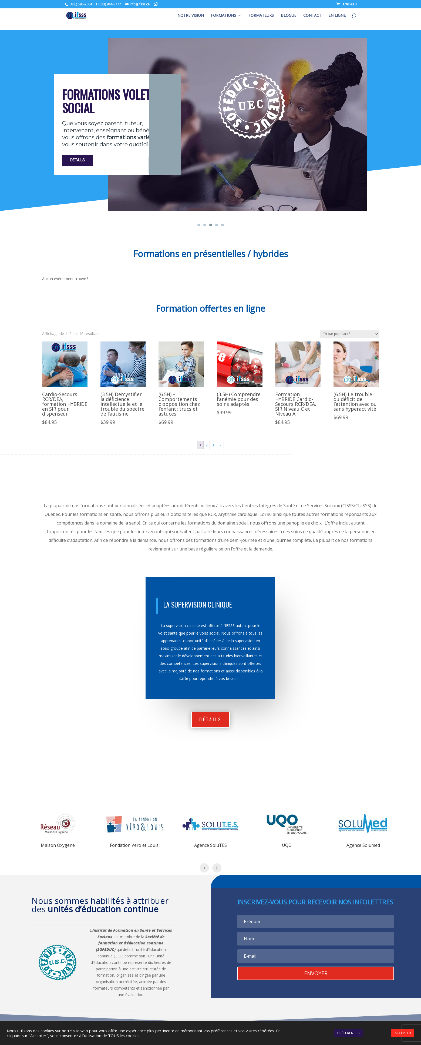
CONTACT (312, 16)
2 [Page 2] (207, 444)
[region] (210, 129)
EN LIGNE (337, 16)
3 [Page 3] (213, 444)
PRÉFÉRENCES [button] (348, 1032)
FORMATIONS (223, 16)
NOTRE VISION (190, 16)
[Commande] (349, 334)
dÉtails (210, 719)
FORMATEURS (261, 16)
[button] (198, 225)
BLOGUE (288, 16)
